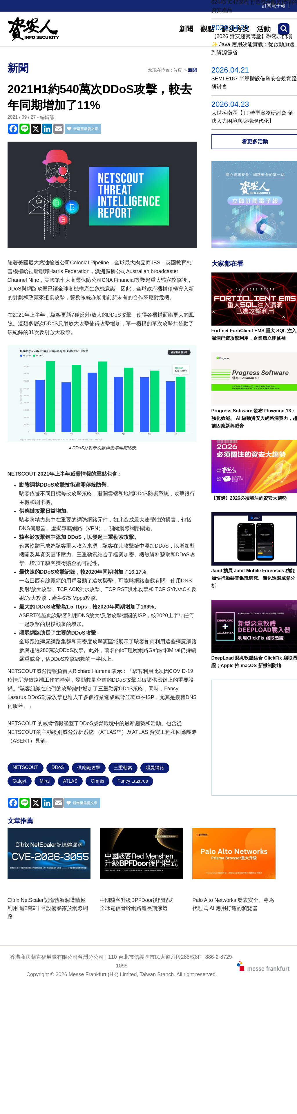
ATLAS (70, 781)
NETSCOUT (25, 767)
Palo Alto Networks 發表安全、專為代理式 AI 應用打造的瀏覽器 (233, 904)
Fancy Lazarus (132, 781)
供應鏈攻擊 (88, 767)
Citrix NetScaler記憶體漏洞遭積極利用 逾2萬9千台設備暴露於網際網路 (48, 908)
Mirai (45, 781)
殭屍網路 (155, 767)
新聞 (186, 29)
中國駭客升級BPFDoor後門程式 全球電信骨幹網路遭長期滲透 (139, 904)
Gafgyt (19, 781)
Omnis (97, 781)
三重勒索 (123, 767)
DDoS (58, 767)
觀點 (207, 29)
